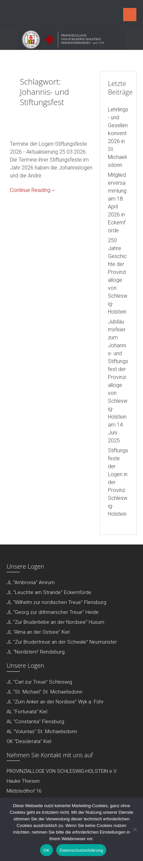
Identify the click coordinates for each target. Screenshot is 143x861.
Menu (129, 14)
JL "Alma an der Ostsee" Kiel (38, 632)
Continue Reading (33, 190)
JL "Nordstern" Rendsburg (36, 652)
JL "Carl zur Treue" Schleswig (39, 682)
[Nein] (134, 829)
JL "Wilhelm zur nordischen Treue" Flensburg (56, 602)
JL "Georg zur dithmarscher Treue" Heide (53, 612)
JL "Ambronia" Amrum (31, 582)
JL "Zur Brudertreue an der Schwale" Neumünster (62, 642)
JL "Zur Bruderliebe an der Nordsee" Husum (55, 622)
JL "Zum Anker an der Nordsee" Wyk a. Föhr (55, 702)
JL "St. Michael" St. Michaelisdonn (44, 692)
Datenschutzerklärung (81, 850)
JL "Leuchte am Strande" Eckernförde (49, 592)
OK (46, 850)
